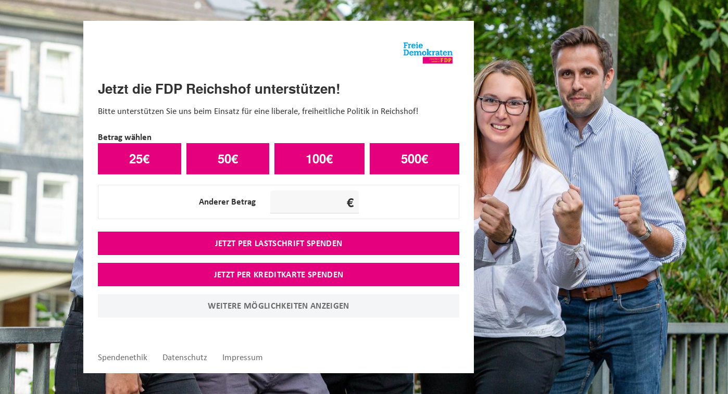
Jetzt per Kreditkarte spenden (279, 274)
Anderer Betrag (227, 201)
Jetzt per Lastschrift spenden (279, 243)
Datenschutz (184, 357)
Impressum (242, 357)
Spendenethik (122, 357)
